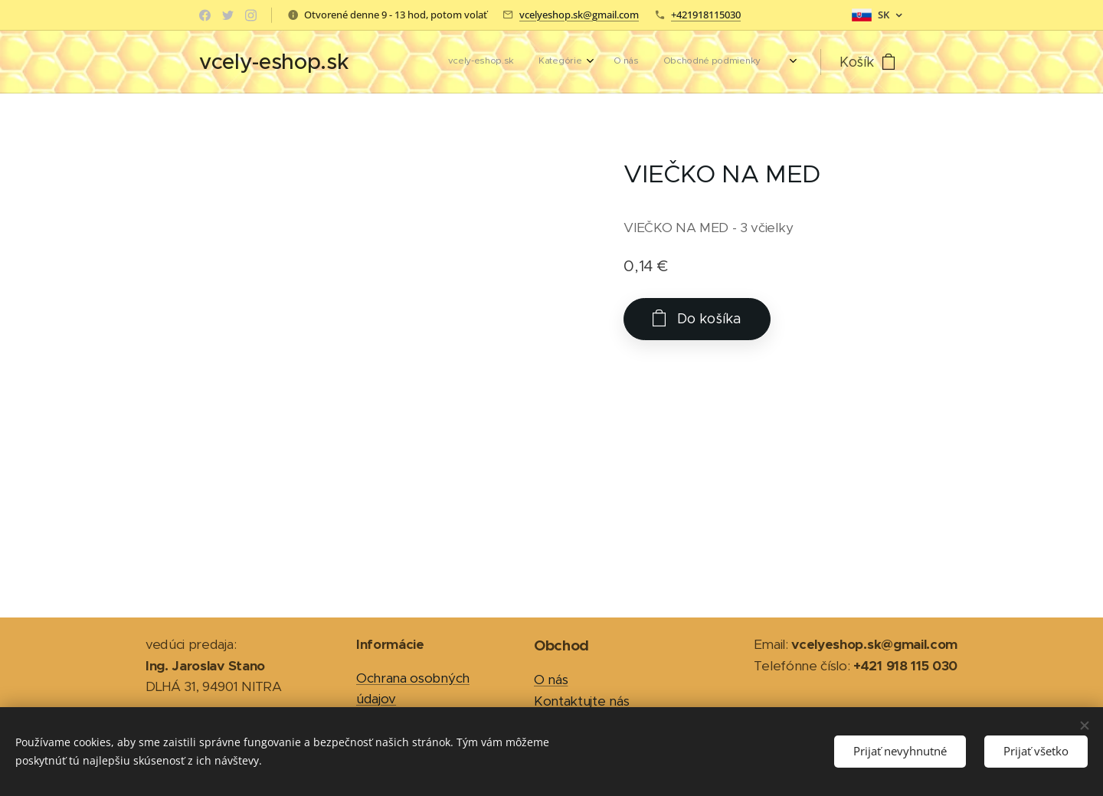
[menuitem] (667, 62)
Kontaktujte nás (581, 701)
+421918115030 (706, 14)
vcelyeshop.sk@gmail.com (579, 14)
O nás (551, 679)
